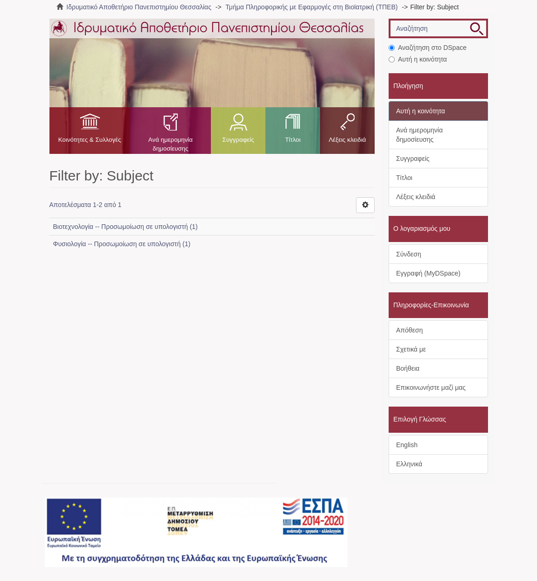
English (407, 445)
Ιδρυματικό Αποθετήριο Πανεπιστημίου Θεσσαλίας (138, 7)
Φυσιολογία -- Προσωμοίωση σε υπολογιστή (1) (122, 244)
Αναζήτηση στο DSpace (428, 47)
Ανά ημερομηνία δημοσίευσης (170, 144)
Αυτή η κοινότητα (418, 59)
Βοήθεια (407, 368)
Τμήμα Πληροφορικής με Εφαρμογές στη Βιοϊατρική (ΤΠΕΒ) (311, 7)
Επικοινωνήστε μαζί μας (431, 387)
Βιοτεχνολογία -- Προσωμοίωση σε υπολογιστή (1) (125, 226)
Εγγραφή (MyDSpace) (428, 273)
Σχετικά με (411, 349)
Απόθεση (409, 330)
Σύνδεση (408, 254)
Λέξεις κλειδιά (347, 139)
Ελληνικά (409, 464)
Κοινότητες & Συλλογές (89, 139)
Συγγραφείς (238, 139)
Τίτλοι (292, 139)
